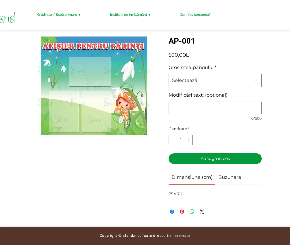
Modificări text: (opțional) (198, 95)
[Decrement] (172, 140)
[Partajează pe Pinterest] (182, 211)
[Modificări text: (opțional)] (215, 108)
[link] (192, 177)
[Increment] (188, 140)
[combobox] (215, 80)
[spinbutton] (180, 140)
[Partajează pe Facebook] (172, 211)
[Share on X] (202, 211)
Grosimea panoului (193, 67)
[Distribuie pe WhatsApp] (192, 211)
